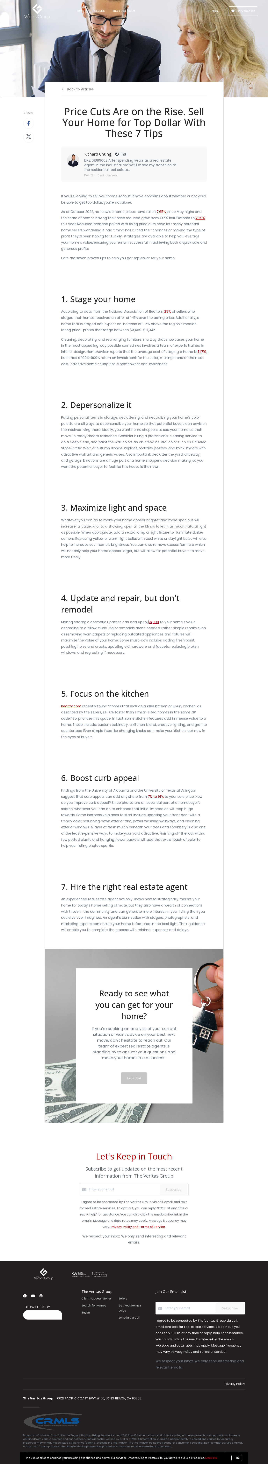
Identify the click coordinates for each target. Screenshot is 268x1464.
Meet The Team (124, 11)
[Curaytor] (42, 1318)
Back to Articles (80, 89)
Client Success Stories (97, 1298)
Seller (99, 11)
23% (167, 311)
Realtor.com (71, 706)
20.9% (200, 218)
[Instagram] (41, 1295)
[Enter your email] (123, 1189)
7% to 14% (156, 796)
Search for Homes (94, 1305)
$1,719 (202, 351)
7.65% (161, 211)
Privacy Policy (235, 1384)
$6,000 (153, 622)
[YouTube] (33, 1295)
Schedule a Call (129, 1318)
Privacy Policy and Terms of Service (138, 1227)
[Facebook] (25, 1295)
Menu (212, 11)
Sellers (123, 1298)
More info (211, 1458)
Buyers (86, 1312)
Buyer (82, 11)
